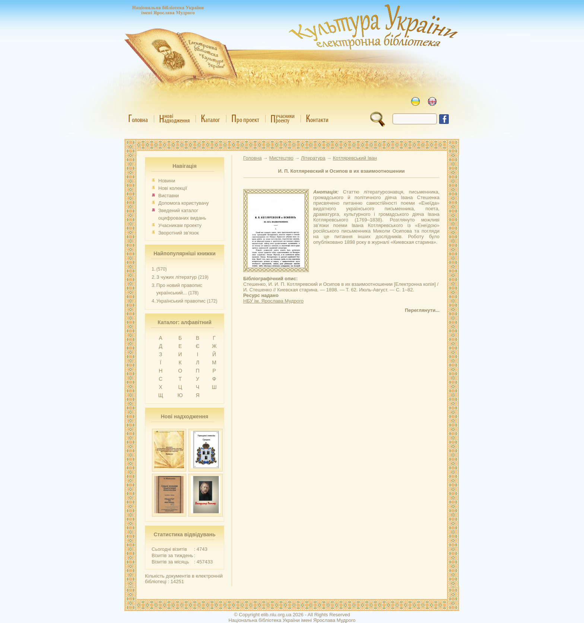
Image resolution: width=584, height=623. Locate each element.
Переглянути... (422, 310)
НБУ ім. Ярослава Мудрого (273, 301)
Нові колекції (172, 188)
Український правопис (181, 301)
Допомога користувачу (183, 203)
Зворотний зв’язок (178, 233)
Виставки (168, 195)
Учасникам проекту (179, 225)
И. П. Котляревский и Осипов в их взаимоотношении (341, 171)
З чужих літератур (176, 277)
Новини (166, 180)
